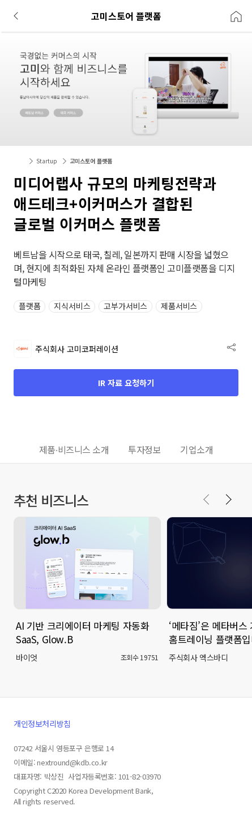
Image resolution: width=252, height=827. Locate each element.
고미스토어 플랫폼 (91, 161)
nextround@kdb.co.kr (72, 762)
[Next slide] (228, 500)
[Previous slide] (207, 500)
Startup (46, 161)
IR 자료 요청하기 (126, 382)
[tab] (74, 451)
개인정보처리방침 (42, 723)
